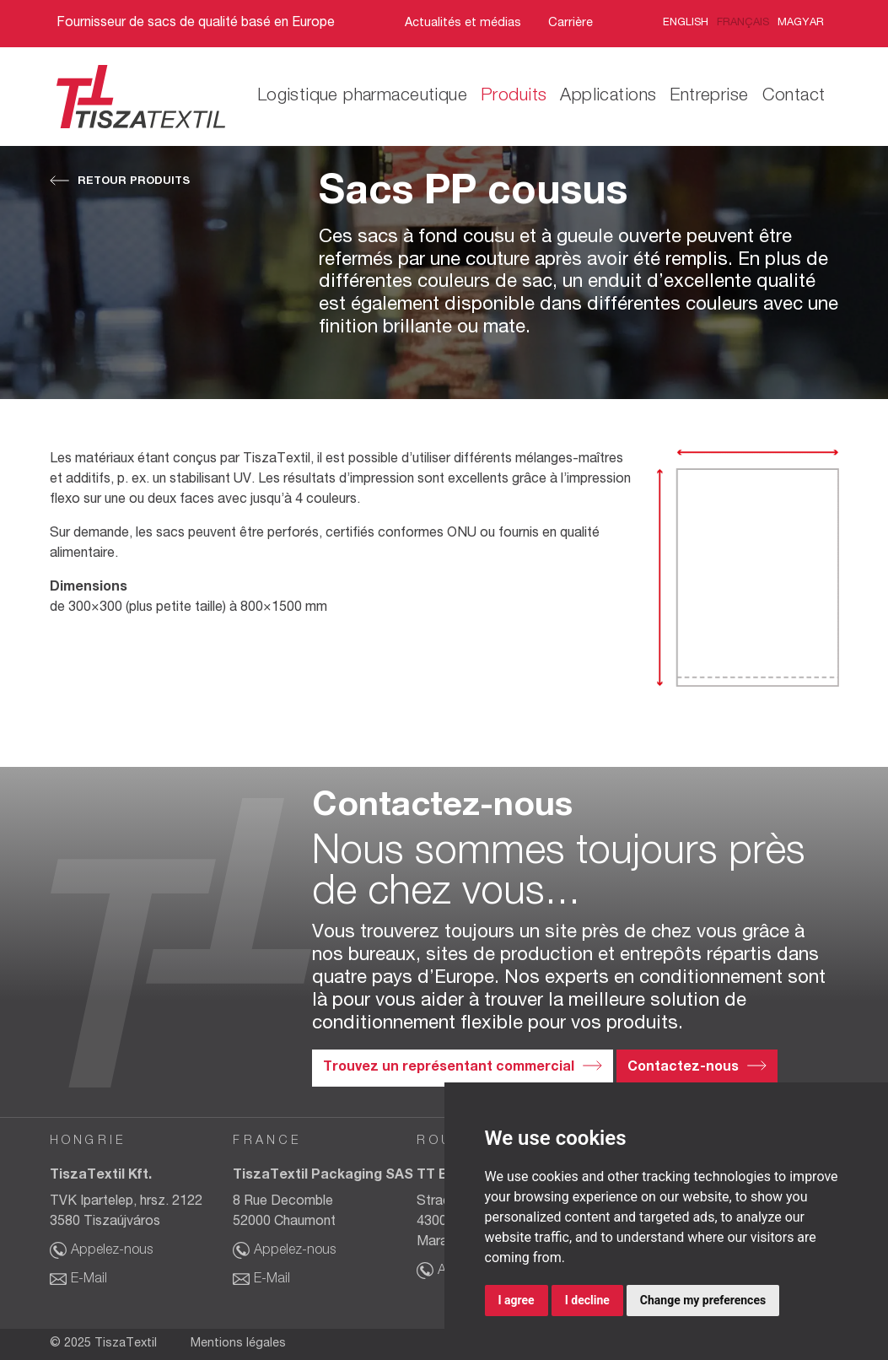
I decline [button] (587, 1300)
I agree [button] (516, 1300)
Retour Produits (134, 181)
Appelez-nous (112, 1251)
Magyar (801, 23)
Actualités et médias (463, 24)
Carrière (570, 24)
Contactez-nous (683, 1068)
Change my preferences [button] (703, 1300)
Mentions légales (238, 1344)
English (685, 23)
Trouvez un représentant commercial (448, 1068)
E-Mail (89, 1280)
